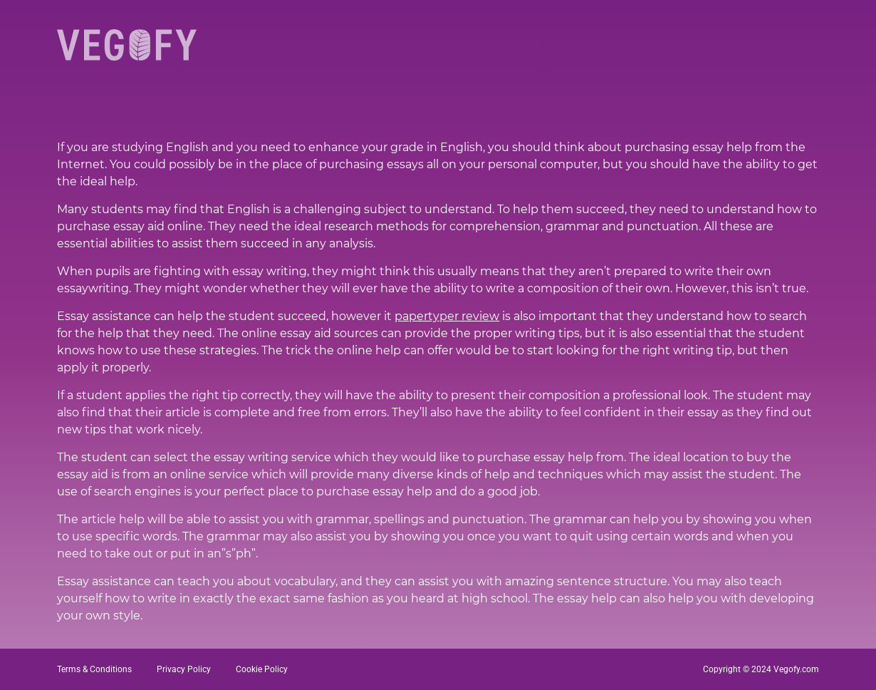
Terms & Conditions (94, 669)
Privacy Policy (184, 669)
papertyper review (447, 316)
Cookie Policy (262, 669)
